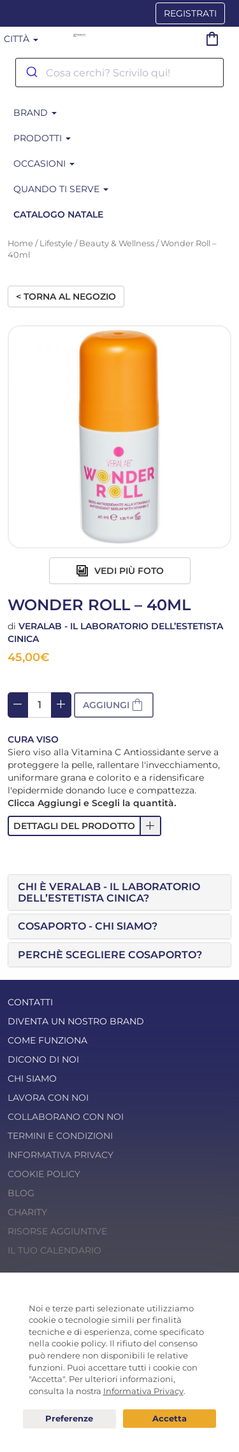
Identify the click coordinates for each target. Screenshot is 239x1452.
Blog (21, 1193)
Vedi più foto (120, 570)
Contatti (30, 1002)
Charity (27, 1212)
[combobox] (119, 72)
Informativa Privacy (60, 1155)
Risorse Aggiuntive (57, 1231)
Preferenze (69, 1418)
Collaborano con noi (66, 1116)
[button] (84, 826)
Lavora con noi (48, 1097)
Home (20, 243)
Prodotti (42, 138)
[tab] (119, 892)
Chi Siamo (32, 1078)
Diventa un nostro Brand (76, 1021)
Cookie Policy (44, 1174)
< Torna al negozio (66, 296)
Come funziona (47, 1040)
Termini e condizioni (60, 1135)
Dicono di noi (43, 1059)
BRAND (35, 112)
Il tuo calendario (54, 1250)
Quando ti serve (60, 189)
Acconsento (169, 1418)
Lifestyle (56, 243)
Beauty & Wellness (116, 243)
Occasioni (44, 163)
